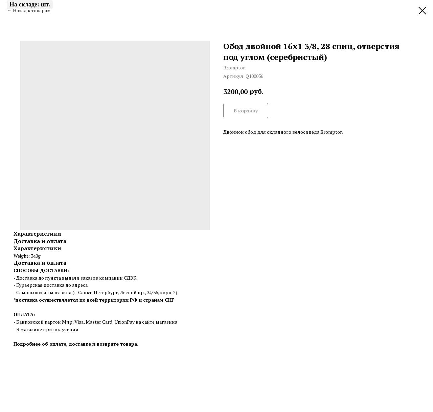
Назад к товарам (32, 10)
